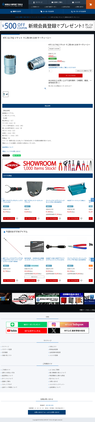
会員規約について (55, 387)
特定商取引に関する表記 (57, 375)
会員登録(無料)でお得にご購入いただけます (62, 67)
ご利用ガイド (35, 7)
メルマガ (77, 2)
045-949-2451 (50, 405)
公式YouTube (66, 7)
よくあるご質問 (54, 370)
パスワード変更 (7, 349)
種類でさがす (17, 11)
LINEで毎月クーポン (51, 7)
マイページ (38, 2)
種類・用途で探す (24, 17)
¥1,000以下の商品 (55, 89)
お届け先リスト (7, 355)
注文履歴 (5, 352)
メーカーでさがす (48, 11)
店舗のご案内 (58, 2)
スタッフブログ (7, 384)
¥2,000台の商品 (80, 89)
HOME (17, 17)
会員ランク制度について (9, 387)
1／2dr (48, 17)
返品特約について (7, 147)
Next (92, 297)
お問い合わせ (79, 7)
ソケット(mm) (41, 17)
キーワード (79, 11)
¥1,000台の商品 (68, 89)
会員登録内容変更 (55, 352)
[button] (93, 199)
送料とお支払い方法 (8, 373)
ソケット (33, 17)
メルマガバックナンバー (57, 384)
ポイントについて (7, 378)
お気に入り (52, 346)
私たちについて (54, 378)
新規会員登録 (53, 349)
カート (90, 4)
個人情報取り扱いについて (57, 373)
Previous (3, 299)
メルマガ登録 (53, 355)
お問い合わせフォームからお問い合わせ (46, 412)
